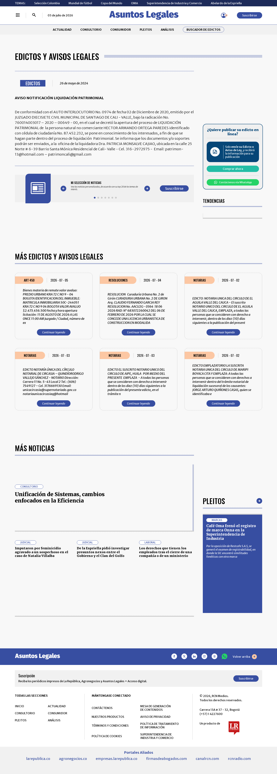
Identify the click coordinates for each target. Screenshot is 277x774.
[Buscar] (34, 15)
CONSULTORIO (91, 29)
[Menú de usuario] (224, 15)
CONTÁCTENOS (102, 708)
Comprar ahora (233, 169)
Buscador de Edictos (203, 29)
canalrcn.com (207, 758)
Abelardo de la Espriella (226, 3)
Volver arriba (245, 656)
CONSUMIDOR (120, 29)
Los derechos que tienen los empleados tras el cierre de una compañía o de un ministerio (165, 552)
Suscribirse (249, 15)
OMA (134, 3)
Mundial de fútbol (80, 3)
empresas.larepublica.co (116, 758)
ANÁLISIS (167, 29)
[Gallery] (105, 185)
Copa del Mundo (111, 3)
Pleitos (214, 501)
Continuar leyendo (53, 332)
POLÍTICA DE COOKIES (107, 736)
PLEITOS (146, 29)
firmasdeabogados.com (166, 758)
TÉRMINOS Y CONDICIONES (110, 725)
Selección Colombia (47, 3)
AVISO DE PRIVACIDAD (155, 717)
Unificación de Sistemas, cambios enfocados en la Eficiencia (60, 497)
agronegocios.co (73, 758)
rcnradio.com (239, 758)
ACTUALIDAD (62, 29)
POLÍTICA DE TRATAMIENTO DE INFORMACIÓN (159, 725)
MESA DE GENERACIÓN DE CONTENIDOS (155, 707)
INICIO (19, 706)
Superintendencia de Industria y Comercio (174, 3)
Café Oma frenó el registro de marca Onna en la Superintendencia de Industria (231, 532)
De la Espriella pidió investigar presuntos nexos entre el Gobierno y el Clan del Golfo (103, 552)
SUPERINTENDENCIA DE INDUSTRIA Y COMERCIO (156, 736)
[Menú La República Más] (17, 15)
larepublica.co (38, 758)
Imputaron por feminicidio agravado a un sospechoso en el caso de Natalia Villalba (41, 552)
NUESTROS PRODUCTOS (108, 717)
